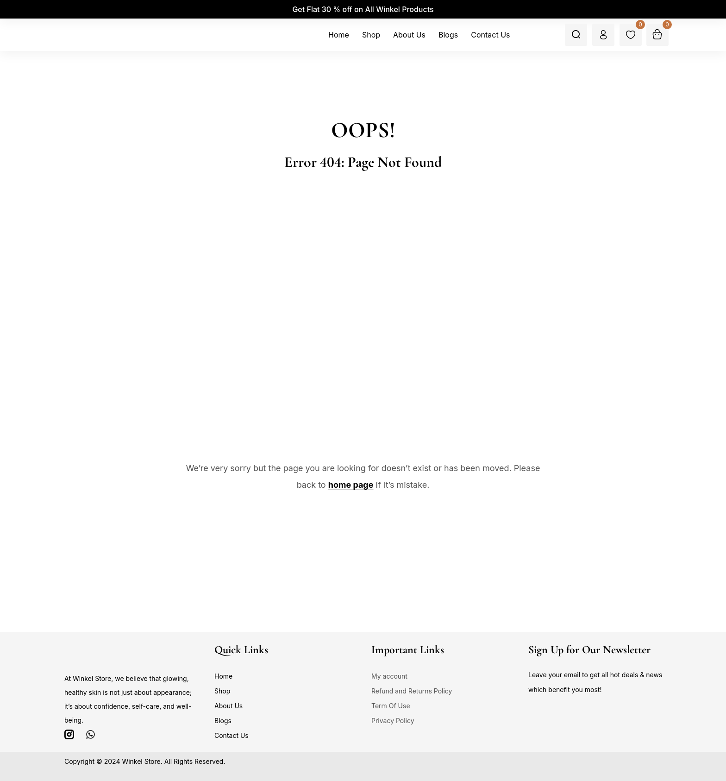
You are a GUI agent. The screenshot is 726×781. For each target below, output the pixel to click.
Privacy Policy (392, 720)
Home (223, 676)
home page (351, 485)
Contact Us (231, 735)
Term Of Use (390, 706)
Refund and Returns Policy (411, 691)
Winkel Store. (142, 761)
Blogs (223, 720)
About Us (228, 706)
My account (389, 676)
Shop (222, 691)
